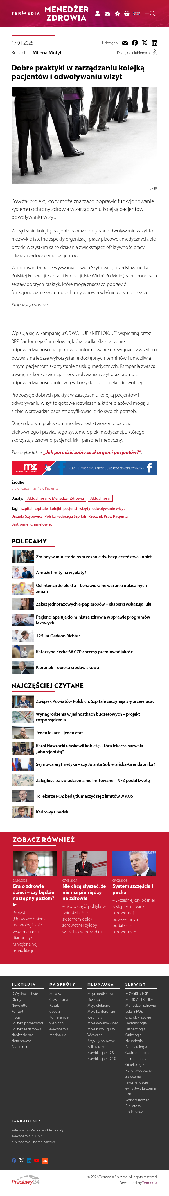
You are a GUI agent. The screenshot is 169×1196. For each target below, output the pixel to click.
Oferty (16, 999)
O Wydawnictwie (25, 993)
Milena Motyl (47, 53)
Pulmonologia (136, 1058)
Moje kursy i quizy (101, 1029)
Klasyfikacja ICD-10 (101, 1058)
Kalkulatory (95, 1046)
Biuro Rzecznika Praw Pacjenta (35, 488)
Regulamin (20, 1046)
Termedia (149, 1183)
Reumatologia (136, 1046)
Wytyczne (95, 1035)
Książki (54, 1005)
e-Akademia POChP (27, 1136)
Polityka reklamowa (26, 1029)
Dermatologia (136, 1023)
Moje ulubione (98, 1005)
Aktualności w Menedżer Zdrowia (55, 498)
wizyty (84, 508)
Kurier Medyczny (138, 1070)
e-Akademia (58, 1029)
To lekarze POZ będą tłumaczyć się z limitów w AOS (84, 796)
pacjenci (70, 508)
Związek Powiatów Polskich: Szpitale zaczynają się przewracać (95, 701)
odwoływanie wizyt (108, 508)
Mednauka (57, 1035)
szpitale (41, 508)
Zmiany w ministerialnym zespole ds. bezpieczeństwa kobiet (94, 557)
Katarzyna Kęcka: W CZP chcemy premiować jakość (84, 651)
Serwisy (55, 993)
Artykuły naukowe (101, 1041)
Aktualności (100, 498)
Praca (16, 1017)
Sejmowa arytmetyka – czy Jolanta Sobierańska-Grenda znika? (95, 764)
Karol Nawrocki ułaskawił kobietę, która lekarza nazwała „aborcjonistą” (89, 748)
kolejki (55, 508)
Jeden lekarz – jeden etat (59, 733)
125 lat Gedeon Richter (58, 636)
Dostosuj (94, 999)
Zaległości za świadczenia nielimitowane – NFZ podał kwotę (93, 780)
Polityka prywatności (27, 1023)
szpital (27, 508)
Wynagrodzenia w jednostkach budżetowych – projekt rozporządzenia (88, 717)
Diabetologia (135, 1029)
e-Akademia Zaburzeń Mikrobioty (38, 1130)
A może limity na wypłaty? (61, 572)
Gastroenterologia (139, 1052)
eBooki (54, 1011)
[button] (149, 14)
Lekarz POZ (134, 1011)
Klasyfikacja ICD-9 (100, 1052)
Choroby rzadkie (138, 1017)
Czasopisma (58, 999)
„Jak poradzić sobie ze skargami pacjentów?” (92, 452)
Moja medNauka (100, 993)
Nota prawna (21, 1041)
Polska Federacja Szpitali (65, 516)
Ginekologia (134, 1064)
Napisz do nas (22, 1035)
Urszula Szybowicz (27, 516)
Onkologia (133, 1035)
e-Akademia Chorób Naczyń (33, 1142)
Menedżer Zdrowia (140, 1005)
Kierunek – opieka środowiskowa (67, 667)
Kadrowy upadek (52, 812)
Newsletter (20, 1005)
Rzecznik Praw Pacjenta (108, 516)
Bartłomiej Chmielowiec (32, 524)
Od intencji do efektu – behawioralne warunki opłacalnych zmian (91, 588)
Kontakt (17, 1011)
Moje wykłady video (102, 1023)
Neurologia (134, 1041)
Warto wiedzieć (137, 1100)
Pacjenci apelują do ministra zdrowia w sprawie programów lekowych (93, 620)
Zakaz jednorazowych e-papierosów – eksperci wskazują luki (93, 604)
